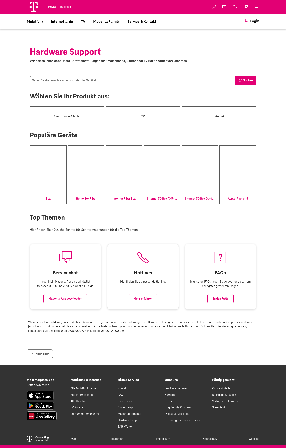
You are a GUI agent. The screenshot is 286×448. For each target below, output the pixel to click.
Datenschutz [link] (209, 439)
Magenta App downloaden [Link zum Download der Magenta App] (65, 298)
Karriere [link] (170, 395)
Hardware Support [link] (129, 420)
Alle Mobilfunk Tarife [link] (83, 388)
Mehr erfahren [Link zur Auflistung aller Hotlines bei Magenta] (143, 298)
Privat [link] (52, 6)
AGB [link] (73, 439)
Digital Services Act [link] (177, 414)
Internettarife (62, 21)
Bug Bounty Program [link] (178, 407)
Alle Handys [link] (78, 401)
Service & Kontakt (142, 21)
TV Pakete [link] (77, 407)
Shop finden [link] (125, 401)
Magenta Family (106, 21)
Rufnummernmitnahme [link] (85, 414)
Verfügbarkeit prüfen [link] (225, 401)
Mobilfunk (35, 21)
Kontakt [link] (123, 388)
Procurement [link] (116, 439)
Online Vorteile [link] (221, 388)
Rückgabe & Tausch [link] (224, 395)
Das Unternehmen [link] (176, 388)
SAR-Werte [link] (125, 426)
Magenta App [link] (126, 407)
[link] (224, 6)
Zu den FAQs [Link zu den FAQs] (220, 298)
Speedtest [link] (218, 407)
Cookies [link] (254, 439)
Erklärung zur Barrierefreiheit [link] (183, 420)
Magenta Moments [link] (129, 414)
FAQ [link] (120, 395)
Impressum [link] (163, 439)
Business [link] (66, 6)
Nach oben (39, 354)
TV (83, 21)
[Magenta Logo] (33, 7)
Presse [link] (169, 401)
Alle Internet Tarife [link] (82, 395)
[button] (33, 7)
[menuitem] (35, 21)
